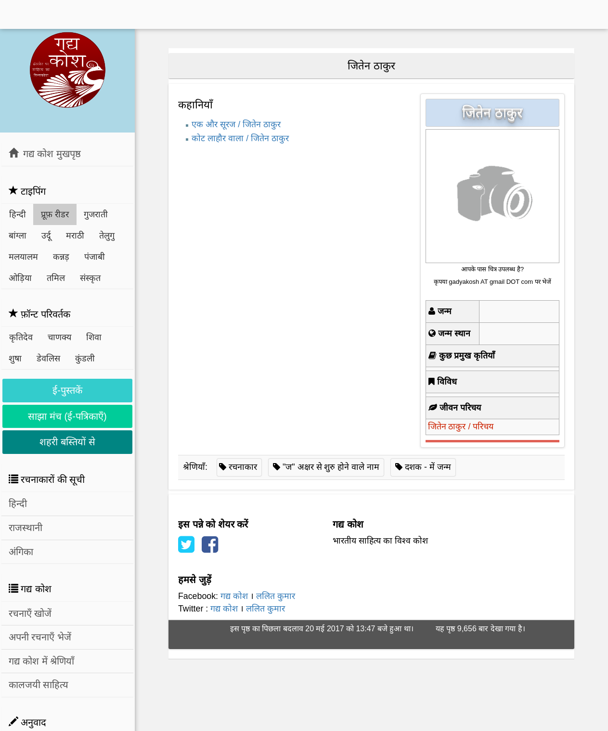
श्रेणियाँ (194, 467)
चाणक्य (59, 337)
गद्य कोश (234, 596)
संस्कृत (90, 278)
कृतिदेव (21, 337)
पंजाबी (94, 257)
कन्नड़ (61, 257)
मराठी (75, 235)
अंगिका (21, 551)
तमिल (56, 278)
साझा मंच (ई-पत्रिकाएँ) (67, 416)
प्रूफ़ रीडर (55, 214)
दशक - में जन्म (428, 467)
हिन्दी (17, 214)
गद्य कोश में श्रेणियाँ (42, 661)
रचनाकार (243, 467)
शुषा (15, 358)
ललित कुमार (275, 596)
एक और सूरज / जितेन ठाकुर (236, 124)
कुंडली (85, 358)
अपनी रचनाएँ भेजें (40, 637)
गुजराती (96, 214)
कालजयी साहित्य (39, 684)
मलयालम (23, 257)
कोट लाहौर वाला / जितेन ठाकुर (240, 138)
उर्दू (46, 235)
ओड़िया (20, 278)
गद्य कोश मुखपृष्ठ (45, 153)
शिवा (94, 337)
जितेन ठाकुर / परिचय (461, 426)
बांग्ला (17, 235)
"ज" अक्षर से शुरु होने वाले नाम (331, 467)
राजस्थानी (25, 527)
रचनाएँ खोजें (30, 613)
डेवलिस (48, 358)
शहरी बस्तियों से (67, 442)
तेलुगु (107, 235)
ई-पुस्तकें (67, 390)
